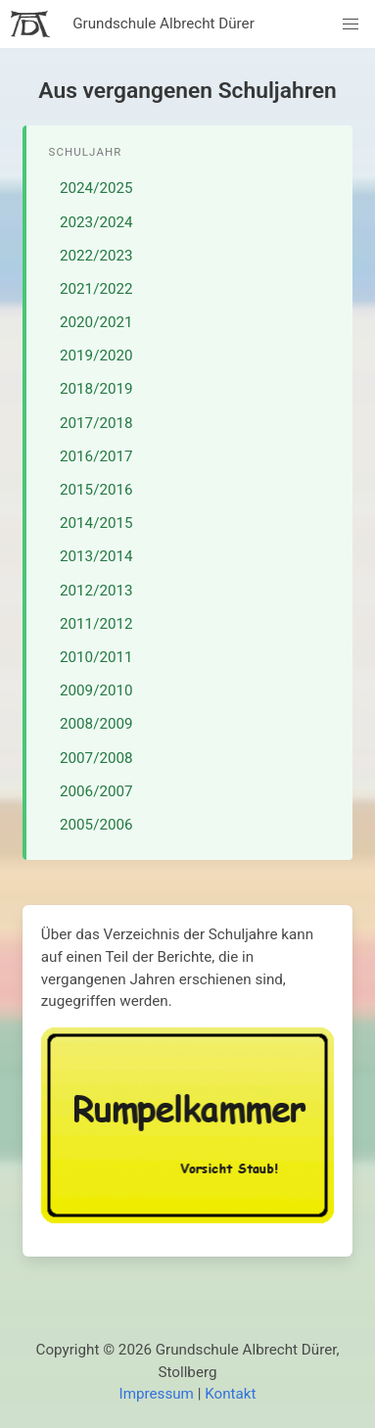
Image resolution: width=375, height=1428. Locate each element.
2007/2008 (96, 758)
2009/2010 (96, 690)
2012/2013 (96, 590)
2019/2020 (96, 355)
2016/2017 (96, 456)
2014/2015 (96, 523)
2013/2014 (96, 556)
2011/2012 (96, 624)
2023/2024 (96, 222)
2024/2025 (96, 188)
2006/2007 (96, 791)
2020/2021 (96, 322)
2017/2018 (96, 423)
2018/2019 (96, 389)
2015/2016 (96, 490)
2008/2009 (96, 724)
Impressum (156, 1394)
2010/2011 (96, 657)
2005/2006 (96, 824)
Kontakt (230, 1394)
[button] (351, 24)
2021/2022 (96, 289)
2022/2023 (96, 255)
